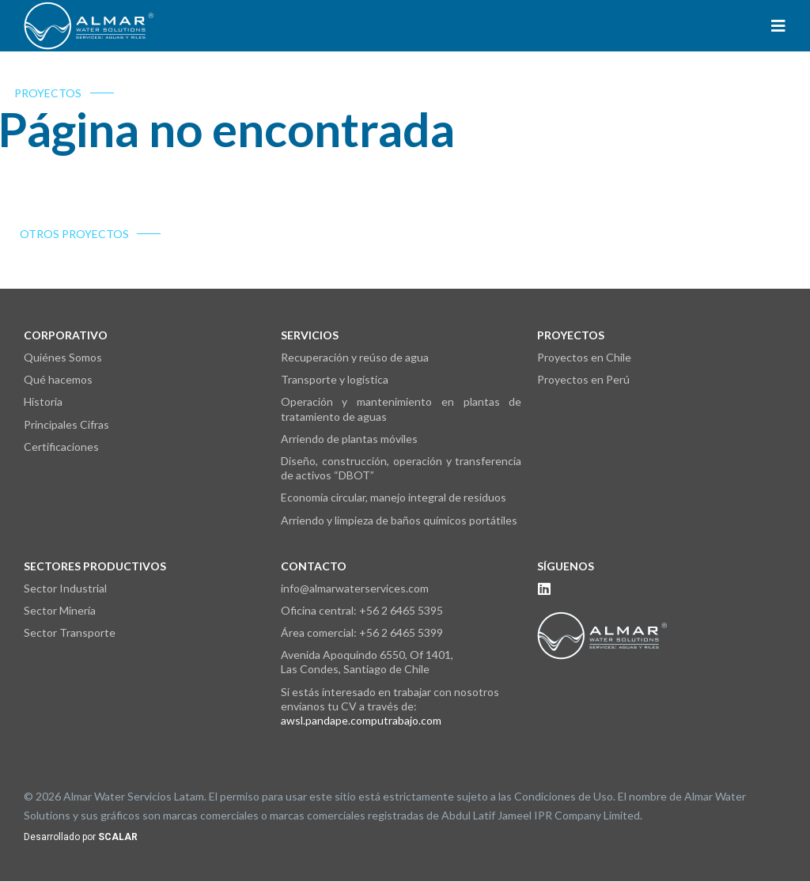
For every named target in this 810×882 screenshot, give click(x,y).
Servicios (310, 335)
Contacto (313, 566)
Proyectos (570, 335)
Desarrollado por (81, 836)
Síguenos (565, 566)
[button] (778, 26)
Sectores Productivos (95, 566)
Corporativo (66, 335)
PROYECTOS (36, 93)
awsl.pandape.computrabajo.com (361, 720)
